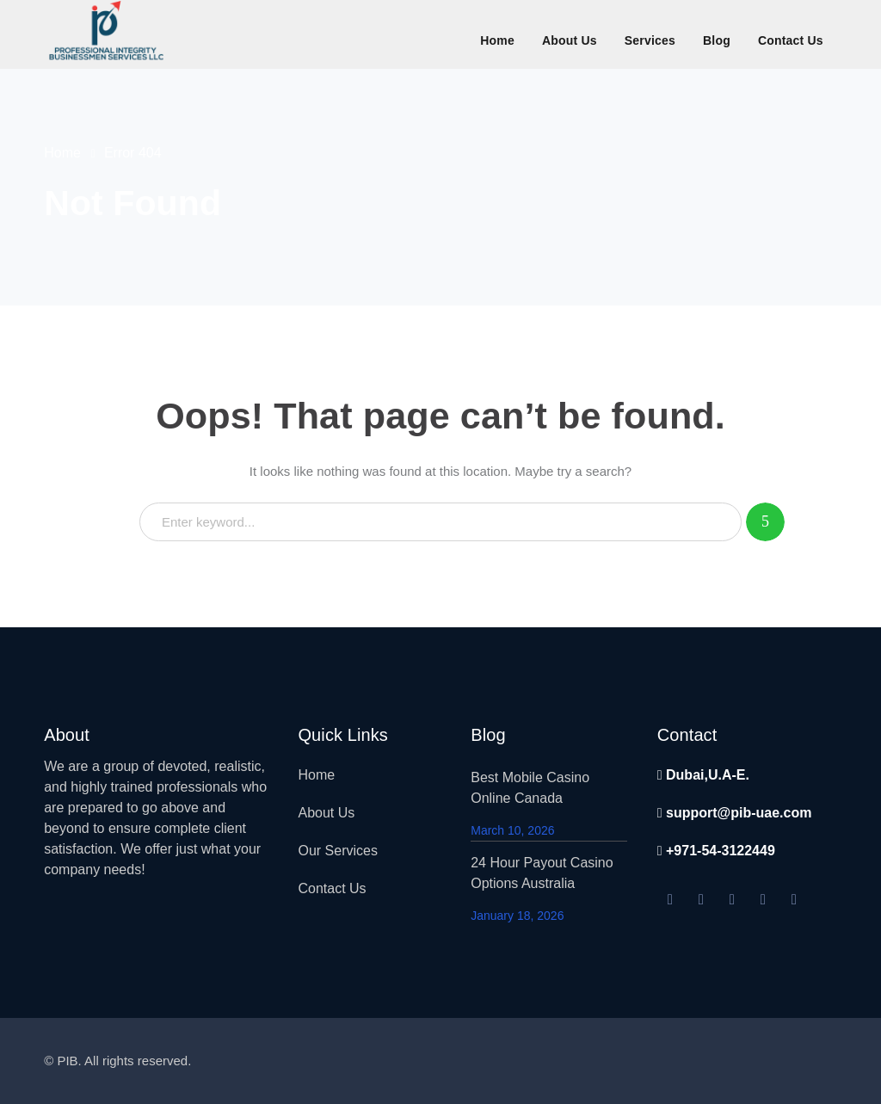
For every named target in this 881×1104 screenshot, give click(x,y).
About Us (326, 812)
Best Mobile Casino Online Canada (530, 787)
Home (62, 152)
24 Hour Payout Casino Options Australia (542, 873)
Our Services (337, 850)
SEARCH (765, 522)
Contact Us (332, 888)
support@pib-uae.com (734, 812)
